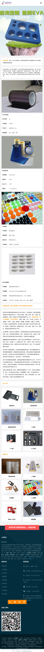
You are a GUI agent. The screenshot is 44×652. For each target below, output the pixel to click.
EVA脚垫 (33, 498)
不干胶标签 (25, 646)
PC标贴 (33, 476)
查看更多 (31, 558)
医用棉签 (31, 646)
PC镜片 (33, 427)
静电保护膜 (12, 476)
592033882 (35, 586)
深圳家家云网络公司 (27, 651)
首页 (10, 60)
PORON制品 (16, 60)
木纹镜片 (11, 498)
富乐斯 (26, 648)
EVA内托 (33, 448)
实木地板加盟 (37, 646)
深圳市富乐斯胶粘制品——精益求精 (22, 523)
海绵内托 (11, 405)
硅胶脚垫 (33, 519)
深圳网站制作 (11, 646)
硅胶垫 (22, 648)
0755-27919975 (35, 575)
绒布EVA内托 (11, 519)
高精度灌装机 (18, 646)
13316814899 (35, 580)
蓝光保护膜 (33, 405)
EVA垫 (12, 448)
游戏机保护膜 (12, 427)
